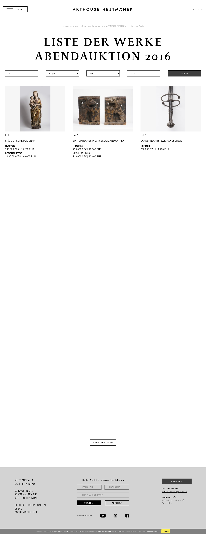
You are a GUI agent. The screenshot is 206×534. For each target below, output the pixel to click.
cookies (155, 531)
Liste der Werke (137, 25)
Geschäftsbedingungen (30, 505)
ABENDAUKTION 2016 (116, 25)
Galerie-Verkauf (25, 484)
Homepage (67, 25)
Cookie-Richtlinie (26, 512)
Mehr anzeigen (103, 442)
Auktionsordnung (26, 498)
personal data (95, 531)
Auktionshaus (23, 480)
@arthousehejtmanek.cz (174, 491)
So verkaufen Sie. (25, 494)
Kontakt (176, 481)
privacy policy (57, 531)
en (198, 9)
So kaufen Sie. (23, 491)
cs (194, 9)
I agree (166, 531)
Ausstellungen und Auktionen (89, 25)
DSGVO (18, 508)
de (202, 9)
